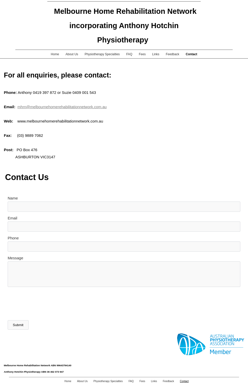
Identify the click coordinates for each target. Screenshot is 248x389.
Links (155, 54)
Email (12, 218)
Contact (191, 54)
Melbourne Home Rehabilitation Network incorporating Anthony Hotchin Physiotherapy (125, 25)
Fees (142, 54)
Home (55, 54)
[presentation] (46, 304)
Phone (13, 238)
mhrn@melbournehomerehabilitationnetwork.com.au (62, 107)
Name (13, 198)
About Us (71, 54)
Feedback (172, 54)
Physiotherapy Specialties (102, 54)
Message (15, 258)
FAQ (129, 54)
